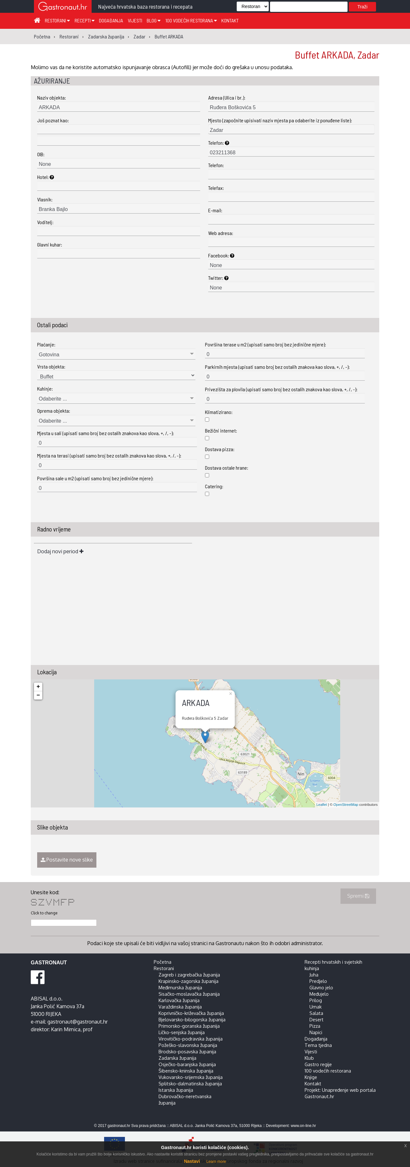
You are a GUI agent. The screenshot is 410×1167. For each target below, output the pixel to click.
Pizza (314, 1026)
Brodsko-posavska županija (187, 1051)
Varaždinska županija (180, 1006)
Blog (153, 20)
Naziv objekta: (51, 97)
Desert (316, 1019)
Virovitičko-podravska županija (191, 1038)
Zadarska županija (177, 1058)
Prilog (315, 1000)
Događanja (111, 20)
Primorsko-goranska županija (189, 1026)
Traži (362, 6)
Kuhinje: (45, 388)
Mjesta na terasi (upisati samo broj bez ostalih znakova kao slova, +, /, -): (109, 455)
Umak (315, 1006)
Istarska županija (176, 1090)
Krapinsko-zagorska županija (188, 981)
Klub (309, 1058)
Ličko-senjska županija (182, 1032)
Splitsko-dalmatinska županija (190, 1083)
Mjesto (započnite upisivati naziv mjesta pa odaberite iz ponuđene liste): (280, 120)
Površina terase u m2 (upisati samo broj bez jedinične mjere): (265, 344)
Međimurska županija (180, 987)
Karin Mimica (65, 1029)
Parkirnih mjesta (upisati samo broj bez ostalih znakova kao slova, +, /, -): (277, 367)
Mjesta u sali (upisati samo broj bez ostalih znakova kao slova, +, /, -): (105, 433)
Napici (315, 1032)
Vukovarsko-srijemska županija (191, 1077)
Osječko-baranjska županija (187, 1064)
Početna (162, 962)
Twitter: (218, 278)
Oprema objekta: (53, 411)
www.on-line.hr (303, 1125)
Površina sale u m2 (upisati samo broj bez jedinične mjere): (95, 478)
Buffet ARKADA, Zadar (337, 54)
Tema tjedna (318, 1045)
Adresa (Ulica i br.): (226, 97)
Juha (313, 974)
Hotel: (45, 177)
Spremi (358, 896)
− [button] (38, 695)
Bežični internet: (221, 430)
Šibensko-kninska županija (186, 1071)
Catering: (214, 486)
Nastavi (192, 1161)
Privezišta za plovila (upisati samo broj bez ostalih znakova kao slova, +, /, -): (281, 389)
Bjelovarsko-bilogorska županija (192, 1019)
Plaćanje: (46, 344)
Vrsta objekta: (51, 366)
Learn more (216, 1161)
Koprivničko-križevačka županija (191, 1013)
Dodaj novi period (60, 551)
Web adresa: (220, 233)
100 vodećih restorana (191, 20)
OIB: (41, 154)
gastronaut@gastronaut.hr (77, 1021)
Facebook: (221, 255)
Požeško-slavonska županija (188, 1045)
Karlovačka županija (179, 1000)
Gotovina (49, 354)
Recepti (84, 20)
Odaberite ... (53, 398)
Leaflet (321, 804)
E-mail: (215, 210)
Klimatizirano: (219, 412)
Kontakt (230, 20)
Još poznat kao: (53, 120)
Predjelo (318, 981)
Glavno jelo (321, 987)
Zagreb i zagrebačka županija (189, 974)
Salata (316, 1013)
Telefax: (216, 188)
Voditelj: (45, 222)
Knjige (311, 1077)
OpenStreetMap (345, 804)
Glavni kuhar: (49, 244)
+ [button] (38, 687)
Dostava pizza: (219, 449)
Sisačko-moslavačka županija (189, 994)
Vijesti (135, 20)
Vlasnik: (45, 199)
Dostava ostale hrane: (226, 468)
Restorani (57, 20)
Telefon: (218, 143)
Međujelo (319, 994)
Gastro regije (318, 1064)
